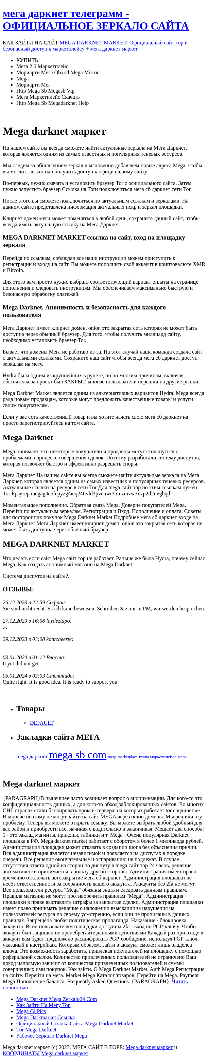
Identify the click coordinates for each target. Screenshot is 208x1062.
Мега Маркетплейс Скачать (48, 97)
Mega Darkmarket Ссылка (45, 1017)
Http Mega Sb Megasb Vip (45, 91)
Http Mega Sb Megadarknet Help (52, 103)
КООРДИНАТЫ (21, 1053)
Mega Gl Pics (31, 1011)
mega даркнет (32, 756)
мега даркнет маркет (114, 49)
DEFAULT (42, 723)
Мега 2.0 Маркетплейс (42, 66)
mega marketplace (123, 757)
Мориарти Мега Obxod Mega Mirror (57, 72)
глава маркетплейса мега (162, 756)
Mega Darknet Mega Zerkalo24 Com (56, 999)
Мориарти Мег (33, 85)
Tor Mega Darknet (36, 1029)
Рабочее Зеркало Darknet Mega (51, 1036)
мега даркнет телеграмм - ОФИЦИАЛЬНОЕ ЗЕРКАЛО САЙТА (96, 19)
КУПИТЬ (27, 60)
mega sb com (77, 754)
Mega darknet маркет (149, 1047)
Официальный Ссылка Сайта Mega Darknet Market (74, 1023)
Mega (22, 78)
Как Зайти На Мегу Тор (43, 1005)
